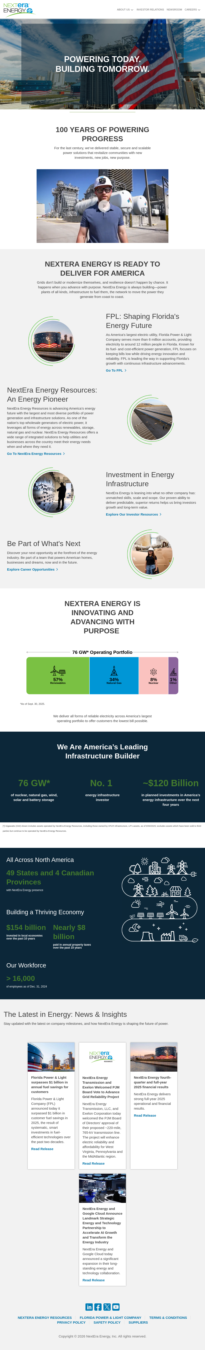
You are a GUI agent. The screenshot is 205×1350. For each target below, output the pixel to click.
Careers (191, 9)
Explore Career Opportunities (31, 569)
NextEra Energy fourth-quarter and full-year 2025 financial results (152, 1082)
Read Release (42, 1149)
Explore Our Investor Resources (132, 514)
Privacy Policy (71, 1322)
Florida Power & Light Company (110, 1318)
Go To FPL (114, 370)
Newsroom (174, 9)
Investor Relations (150, 9)
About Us (123, 9)
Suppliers (138, 1322)
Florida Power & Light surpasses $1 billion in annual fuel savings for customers (49, 1084)
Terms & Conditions (168, 1318)
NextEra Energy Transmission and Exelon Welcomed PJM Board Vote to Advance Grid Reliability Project (101, 1087)
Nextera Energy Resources (45, 1318)
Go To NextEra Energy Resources (34, 454)
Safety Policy (107, 1322)
